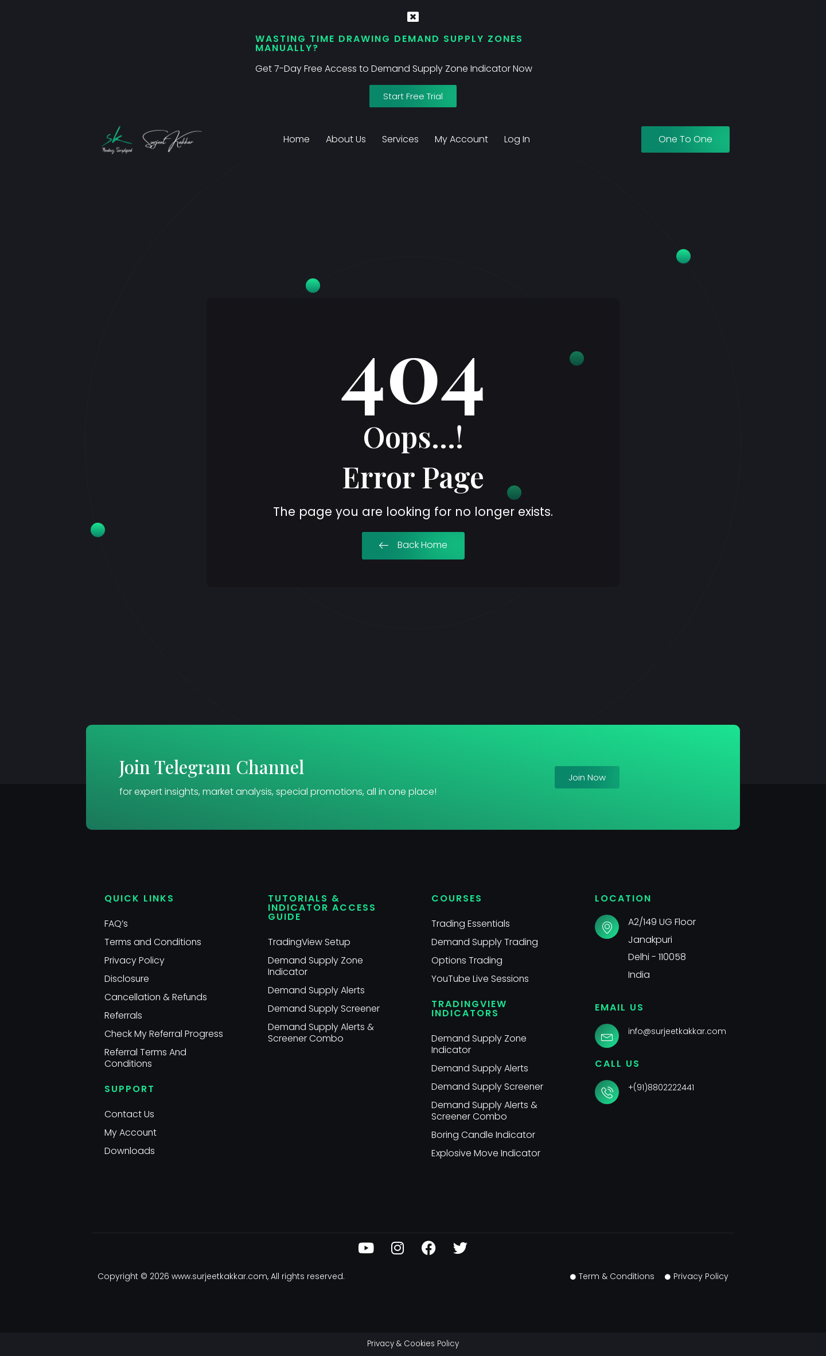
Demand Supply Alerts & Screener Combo (321, 1032)
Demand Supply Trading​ (485, 942)
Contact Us (129, 1114)
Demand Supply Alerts (317, 990)
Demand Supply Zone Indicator (316, 966)
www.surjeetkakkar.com (219, 1276)
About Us (346, 139)
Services (400, 139)
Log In (517, 139)
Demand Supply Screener (324, 1008)
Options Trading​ (467, 960)
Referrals (123, 1015)
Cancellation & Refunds (157, 997)
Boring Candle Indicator (484, 1134)
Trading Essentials (471, 923)
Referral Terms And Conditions (146, 1058)
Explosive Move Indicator (486, 1153)
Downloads (129, 1150)
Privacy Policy (134, 960)
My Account (461, 139)
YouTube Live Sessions (481, 978)
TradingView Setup (310, 942)
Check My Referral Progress (164, 1033)
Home (296, 139)
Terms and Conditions (153, 942)
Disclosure (127, 978)
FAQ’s (116, 923)
